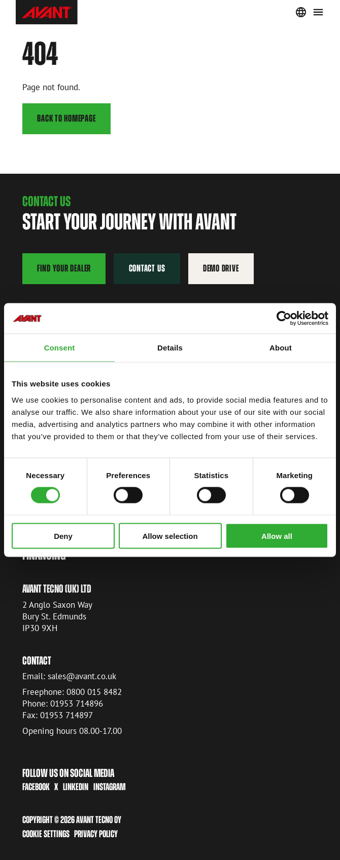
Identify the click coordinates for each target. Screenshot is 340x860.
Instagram (109, 787)
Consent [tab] (59, 347)
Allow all (276, 535)
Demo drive (221, 268)
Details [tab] (170, 347)
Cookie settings (46, 834)
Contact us (147, 268)
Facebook (36, 787)
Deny (63, 535)
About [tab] (280, 347)
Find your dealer (64, 268)
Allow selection (169, 535)
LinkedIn (75, 787)
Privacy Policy (96, 834)
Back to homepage (66, 118)
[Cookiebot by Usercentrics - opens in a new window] (284, 318)
